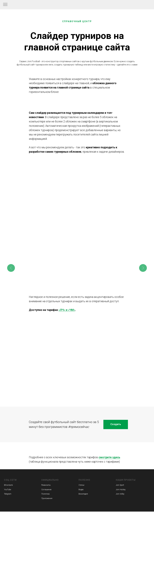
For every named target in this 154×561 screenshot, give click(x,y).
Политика (45, 494)
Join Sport (120, 485)
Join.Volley (120, 494)
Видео (81, 489)
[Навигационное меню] (5, 4)
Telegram (7, 494)
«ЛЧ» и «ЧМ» (67, 309)
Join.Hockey (121, 489)
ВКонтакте (8, 485)
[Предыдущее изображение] (11, 268)
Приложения (46, 498)
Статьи (81, 485)
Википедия (83, 494)
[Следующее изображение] (143, 268)
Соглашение (46, 489)
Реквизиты (46, 485)
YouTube (7, 489)
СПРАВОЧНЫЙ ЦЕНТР (77, 21)
